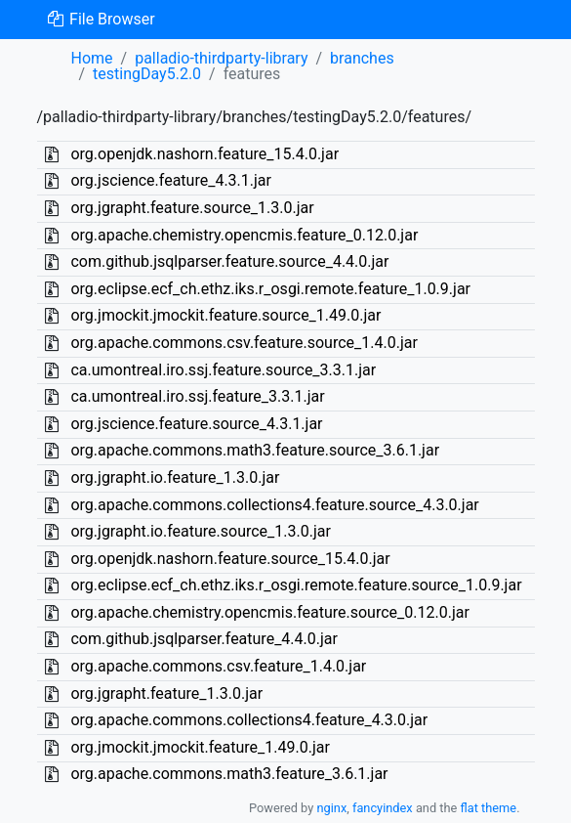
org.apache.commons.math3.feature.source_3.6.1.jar (254, 450)
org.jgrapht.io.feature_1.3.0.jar (174, 477)
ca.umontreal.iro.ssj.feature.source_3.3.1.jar (223, 370)
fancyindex (382, 808)
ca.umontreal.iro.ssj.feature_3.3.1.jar (197, 396)
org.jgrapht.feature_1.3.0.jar (166, 693)
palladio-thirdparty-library (221, 58)
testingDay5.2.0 (147, 74)
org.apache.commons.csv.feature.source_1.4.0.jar (243, 342)
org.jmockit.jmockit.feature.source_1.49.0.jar (225, 315)
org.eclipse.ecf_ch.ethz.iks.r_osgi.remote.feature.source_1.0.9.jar (295, 585)
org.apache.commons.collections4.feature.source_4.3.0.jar (274, 505)
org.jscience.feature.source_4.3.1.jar (196, 423)
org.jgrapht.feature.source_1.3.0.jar (191, 207)
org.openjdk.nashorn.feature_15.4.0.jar (204, 154)
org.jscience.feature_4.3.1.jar (170, 180)
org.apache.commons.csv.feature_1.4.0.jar (218, 666)
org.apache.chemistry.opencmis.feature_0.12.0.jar (244, 235)
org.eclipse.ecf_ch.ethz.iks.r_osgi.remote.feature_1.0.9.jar (270, 289)
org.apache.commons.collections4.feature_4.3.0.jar (249, 720)
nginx (331, 808)
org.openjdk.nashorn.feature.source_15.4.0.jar (229, 558)
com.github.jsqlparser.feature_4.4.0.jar (203, 638)
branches (362, 58)
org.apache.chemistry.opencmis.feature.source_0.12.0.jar (269, 612)
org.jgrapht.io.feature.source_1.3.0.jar (200, 531)
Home (92, 58)
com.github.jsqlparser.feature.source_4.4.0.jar (229, 261)
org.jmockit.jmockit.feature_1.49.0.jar (199, 747)
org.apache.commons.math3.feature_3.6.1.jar (228, 773)
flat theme (489, 808)
